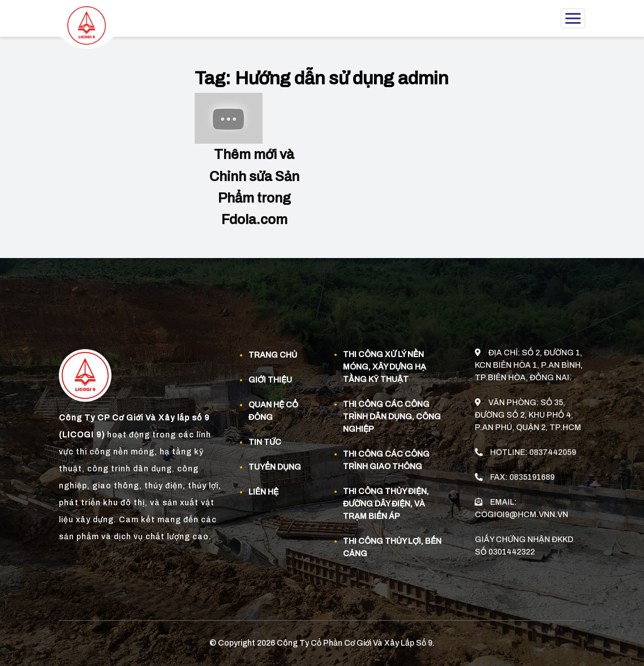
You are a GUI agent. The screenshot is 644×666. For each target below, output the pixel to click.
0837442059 (552, 449)
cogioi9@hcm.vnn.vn (521, 512)
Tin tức (264, 441)
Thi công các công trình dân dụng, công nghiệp (392, 416)
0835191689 (532, 474)
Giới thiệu (270, 379)
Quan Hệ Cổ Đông (273, 410)
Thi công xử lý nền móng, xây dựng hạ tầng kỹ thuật (384, 366)
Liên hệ (263, 491)
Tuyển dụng (274, 466)
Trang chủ (272, 354)
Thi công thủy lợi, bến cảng (392, 546)
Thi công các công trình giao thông (386, 459)
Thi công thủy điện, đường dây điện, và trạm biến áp (386, 503)
